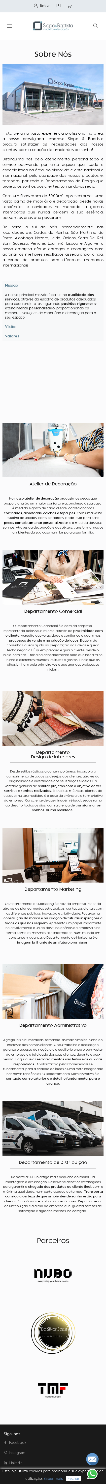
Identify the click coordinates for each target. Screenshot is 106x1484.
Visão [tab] (10, 327)
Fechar (73, 1478)
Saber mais (53, 1478)
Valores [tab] (12, 336)
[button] (95, 26)
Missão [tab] (11, 286)
